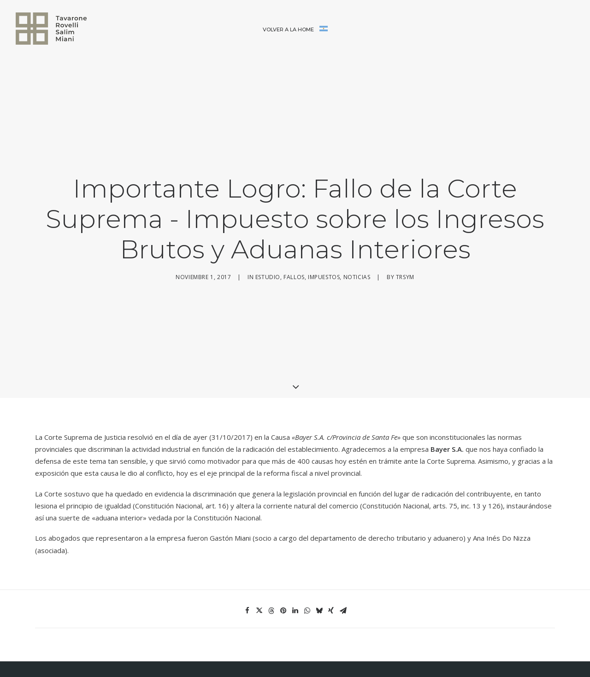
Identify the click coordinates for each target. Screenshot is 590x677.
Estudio (267, 252)
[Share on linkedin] (295, 560)
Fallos (294, 252)
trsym (405, 252)
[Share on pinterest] (283, 560)
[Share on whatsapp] (307, 560)
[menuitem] (288, 29)
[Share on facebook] (247, 560)
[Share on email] (342, 560)
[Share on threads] (271, 560)
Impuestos (324, 252)
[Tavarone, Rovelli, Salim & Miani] (51, 28)
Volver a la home (288, 29)
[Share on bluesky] (318, 560)
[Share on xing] (330, 560)
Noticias (357, 252)
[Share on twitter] (259, 560)
